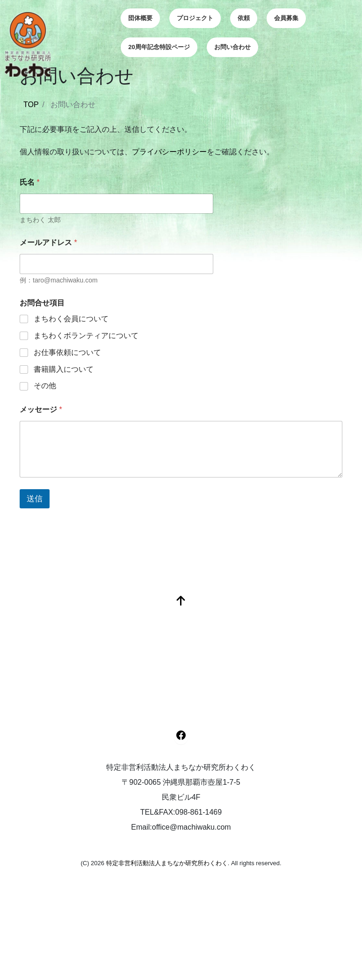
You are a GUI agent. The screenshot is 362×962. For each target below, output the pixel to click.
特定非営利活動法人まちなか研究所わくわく (167, 863)
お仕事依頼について (67, 352)
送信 (35, 498)
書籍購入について (64, 369)
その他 (45, 386)
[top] (181, 601)
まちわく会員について (71, 319)
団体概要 (140, 18)
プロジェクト (195, 18)
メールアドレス (48, 242)
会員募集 (286, 18)
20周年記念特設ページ (158, 47)
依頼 (244, 18)
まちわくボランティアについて (86, 336)
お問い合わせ (232, 47)
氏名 (30, 182)
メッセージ (41, 409)
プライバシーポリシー (169, 152)
